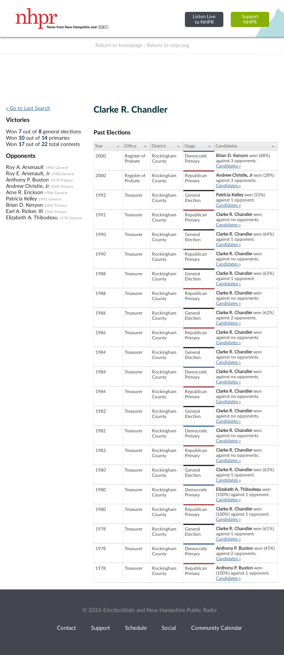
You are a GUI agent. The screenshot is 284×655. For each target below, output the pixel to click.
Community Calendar (216, 628)
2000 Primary (62, 187)
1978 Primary (61, 180)
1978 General (70, 218)
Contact (66, 628)
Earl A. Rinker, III (24, 211)
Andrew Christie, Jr (27, 186)
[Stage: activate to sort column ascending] (198, 146)
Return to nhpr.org (168, 45)
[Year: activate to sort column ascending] (108, 146)
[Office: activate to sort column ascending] (137, 146)
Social (169, 628)
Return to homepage (118, 45)
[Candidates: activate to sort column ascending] (246, 146)
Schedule (136, 628)
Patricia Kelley (21, 199)
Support (100, 628)
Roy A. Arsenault (25, 167)
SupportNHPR (250, 19)
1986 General (56, 168)
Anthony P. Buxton (27, 180)
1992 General (49, 199)
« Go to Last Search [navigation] (28, 108)
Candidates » (228, 166)
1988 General (62, 174)
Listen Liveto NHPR (204, 19)
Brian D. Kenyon (24, 205)
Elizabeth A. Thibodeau (32, 217)
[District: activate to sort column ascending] (167, 146)
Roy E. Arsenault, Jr (28, 173)
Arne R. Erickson (24, 192)
